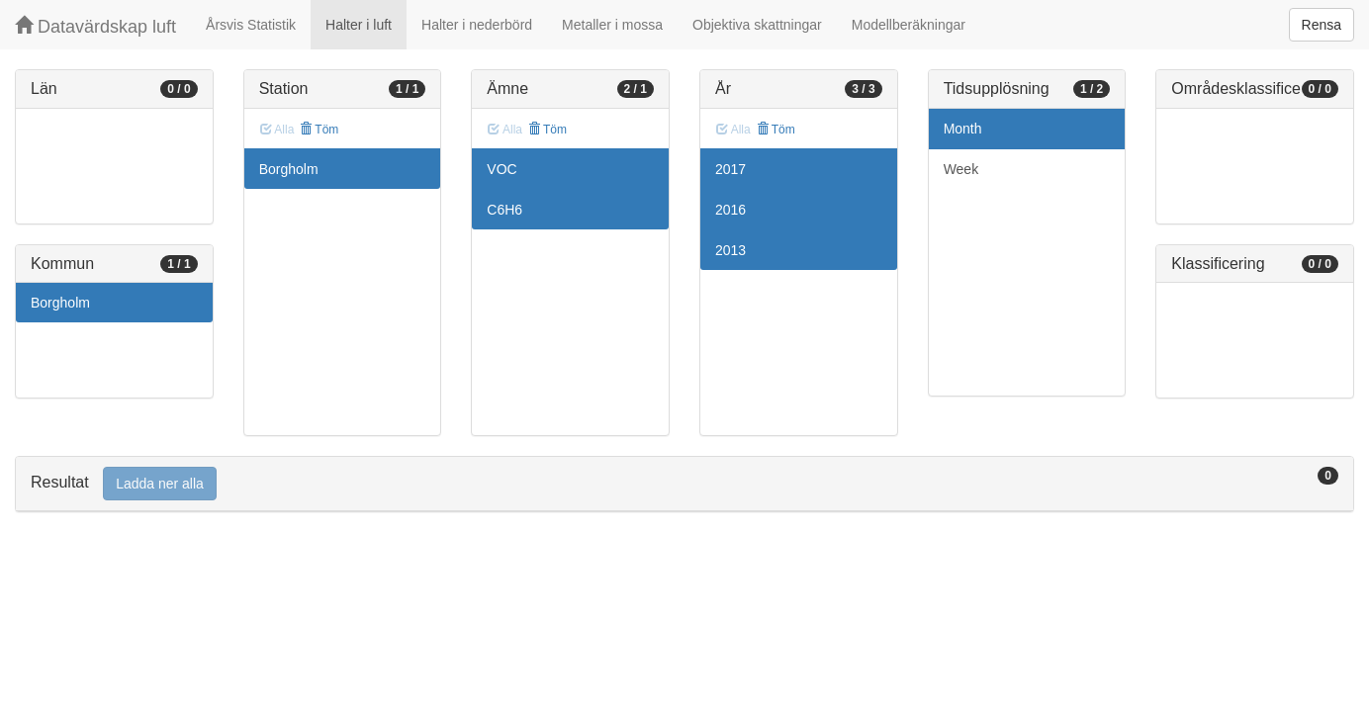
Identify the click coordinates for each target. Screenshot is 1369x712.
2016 (730, 210)
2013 (730, 250)
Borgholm (60, 303)
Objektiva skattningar (757, 25)
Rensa (1321, 25)
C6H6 (504, 210)
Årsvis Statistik (251, 25)
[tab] (684, 484)
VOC (501, 169)
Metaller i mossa (612, 25)
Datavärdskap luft (95, 26)
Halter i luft (358, 25)
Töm (319, 129)
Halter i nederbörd (476, 25)
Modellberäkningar (908, 25)
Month (963, 128)
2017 (730, 169)
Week (961, 169)
